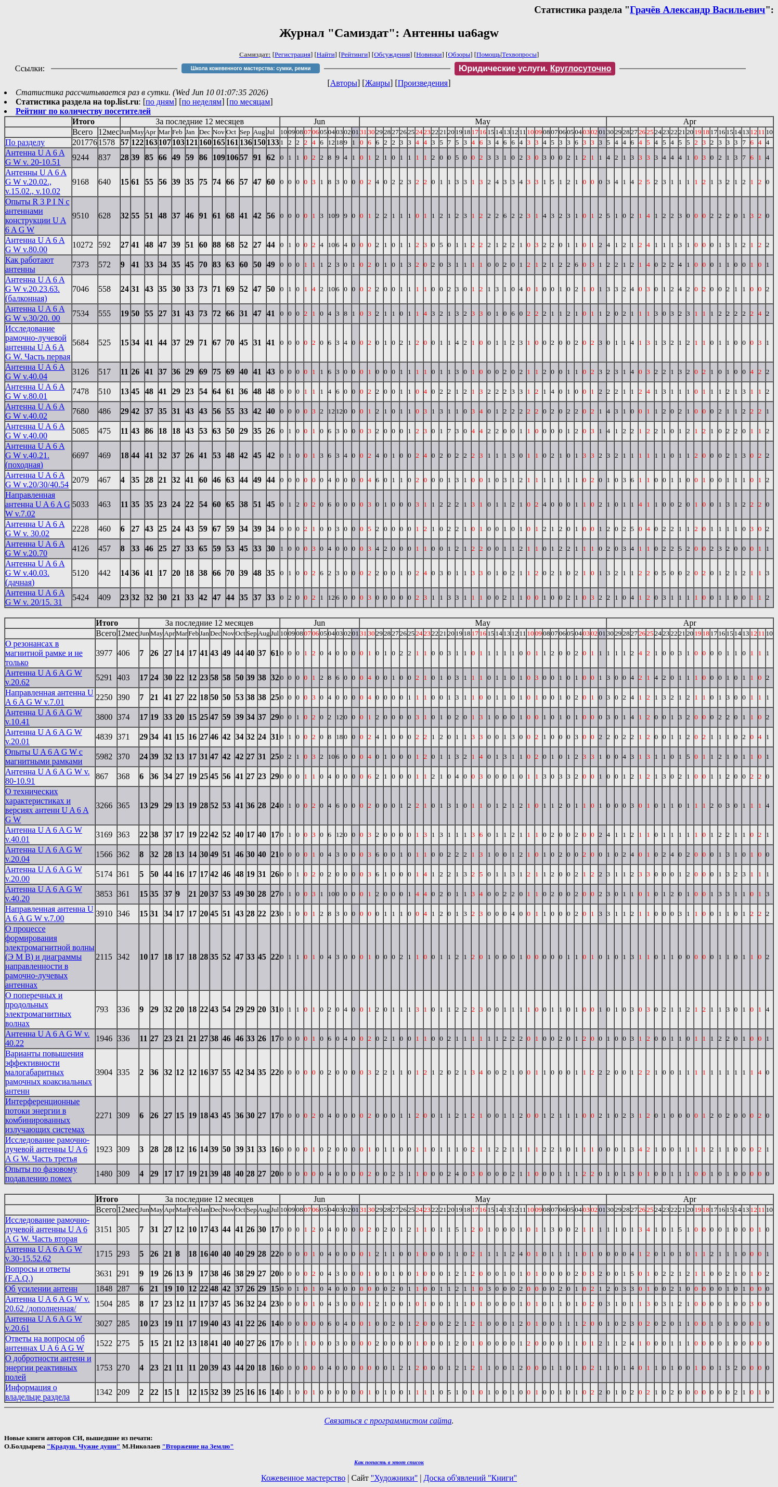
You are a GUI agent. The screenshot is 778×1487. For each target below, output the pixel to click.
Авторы (343, 83)
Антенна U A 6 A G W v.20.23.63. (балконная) (34, 289)
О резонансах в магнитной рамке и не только (44, 653)
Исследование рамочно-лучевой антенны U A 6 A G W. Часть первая (37, 342)
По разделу (25, 142)
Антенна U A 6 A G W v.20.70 (34, 548)
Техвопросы (519, 54)
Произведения (423, 83)
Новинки (429, 54)
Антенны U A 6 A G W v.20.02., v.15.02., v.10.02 (36, 182)
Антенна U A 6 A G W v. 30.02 (34, 529)
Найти (326, 54)
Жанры (377, 83)
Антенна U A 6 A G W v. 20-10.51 (34, 157)
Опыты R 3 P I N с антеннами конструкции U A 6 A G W (37, 215)
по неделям (202, 101)
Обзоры (459, 54)
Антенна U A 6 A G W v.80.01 (34, 391)
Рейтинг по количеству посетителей (83, 111)
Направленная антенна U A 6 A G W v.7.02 (37, 504)
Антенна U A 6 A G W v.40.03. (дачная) (34, 573)
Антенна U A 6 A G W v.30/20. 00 (34, 313)
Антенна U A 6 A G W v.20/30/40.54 (37, 480)
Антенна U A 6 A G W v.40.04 (34, 372)
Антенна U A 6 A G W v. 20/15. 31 (34, 597)
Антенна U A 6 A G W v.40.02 (34, 411)
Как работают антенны (29, 264)
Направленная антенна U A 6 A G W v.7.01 (49, 697)
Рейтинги (354, 54)
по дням (160, 101)
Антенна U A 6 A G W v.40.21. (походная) (34, 455)
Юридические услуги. (535, 68)
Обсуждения (392, 54)
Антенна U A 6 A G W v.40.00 (34, 431)
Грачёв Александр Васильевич (697, 9)
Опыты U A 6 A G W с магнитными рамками (44, 756)
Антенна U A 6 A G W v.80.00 (34, 245)
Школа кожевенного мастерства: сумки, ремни (251, 68)
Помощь (488, 54)
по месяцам (249, 101)
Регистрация (292, 54)
